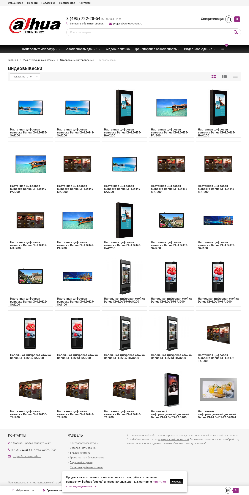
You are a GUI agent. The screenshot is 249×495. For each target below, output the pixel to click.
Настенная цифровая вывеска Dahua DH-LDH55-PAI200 (169, 132)
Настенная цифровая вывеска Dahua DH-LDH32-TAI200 (216, 358)
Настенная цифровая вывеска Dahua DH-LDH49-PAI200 (28, 189)
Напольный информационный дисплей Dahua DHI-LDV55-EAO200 (170, 414)
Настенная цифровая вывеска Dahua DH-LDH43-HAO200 (122, 245)
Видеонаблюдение (198, 49)
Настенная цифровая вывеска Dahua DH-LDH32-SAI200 (169, 245)
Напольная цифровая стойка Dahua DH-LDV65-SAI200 (171, 300)
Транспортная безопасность (155, 49)
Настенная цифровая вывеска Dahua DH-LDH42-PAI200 (75, 245)
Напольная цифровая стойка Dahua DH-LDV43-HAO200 (171, 356)
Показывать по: (22, 76)
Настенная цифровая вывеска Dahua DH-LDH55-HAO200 (122, 132)
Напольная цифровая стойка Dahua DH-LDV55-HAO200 (124, 356)
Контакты (85, 2)
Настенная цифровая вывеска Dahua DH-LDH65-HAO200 (216, 132)
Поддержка (48, 2)
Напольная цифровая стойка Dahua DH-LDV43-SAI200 (77, 356)
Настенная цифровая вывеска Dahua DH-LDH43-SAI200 (75, 132)
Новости (32, 2)
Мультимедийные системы (86, 467)
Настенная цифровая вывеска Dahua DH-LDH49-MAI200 (75, 189)
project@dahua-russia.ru (127, 23)
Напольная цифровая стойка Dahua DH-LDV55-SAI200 (30, 356)
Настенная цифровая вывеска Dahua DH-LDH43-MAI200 (216, 189)
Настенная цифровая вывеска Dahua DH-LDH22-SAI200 (28, 301)
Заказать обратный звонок (87, 23)
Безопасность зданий (81, 49)
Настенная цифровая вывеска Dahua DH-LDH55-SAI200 (28, 132)
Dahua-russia (15, 2)
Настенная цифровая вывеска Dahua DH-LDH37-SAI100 (216, 245)
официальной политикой (173, 439)
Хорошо (176, 481)
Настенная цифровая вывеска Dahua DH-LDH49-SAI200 (122, 189)
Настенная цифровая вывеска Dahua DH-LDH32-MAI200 (28, 245)
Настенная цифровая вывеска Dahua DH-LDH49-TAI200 (122, 414)
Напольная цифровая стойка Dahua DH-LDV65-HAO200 (124, 300)
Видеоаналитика (117, 49)
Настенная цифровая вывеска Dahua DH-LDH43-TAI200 (75, 414)
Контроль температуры (39, 49)
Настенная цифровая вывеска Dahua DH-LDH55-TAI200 (28, 414)
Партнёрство (67, 2)
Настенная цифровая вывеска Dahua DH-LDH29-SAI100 (75, 301)
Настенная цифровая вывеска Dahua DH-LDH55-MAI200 (169, 189)
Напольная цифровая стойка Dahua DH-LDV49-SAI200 (218, 300)
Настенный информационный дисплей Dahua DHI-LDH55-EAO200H (217, 414)
